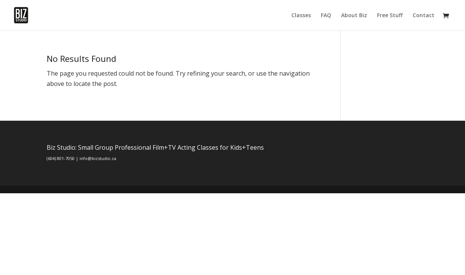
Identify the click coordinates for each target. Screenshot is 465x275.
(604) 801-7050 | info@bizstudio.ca (81, 158)
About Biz (354, 16)
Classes (301, 16)
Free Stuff (390, 16)
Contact (423, 16)
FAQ (326, 16)
